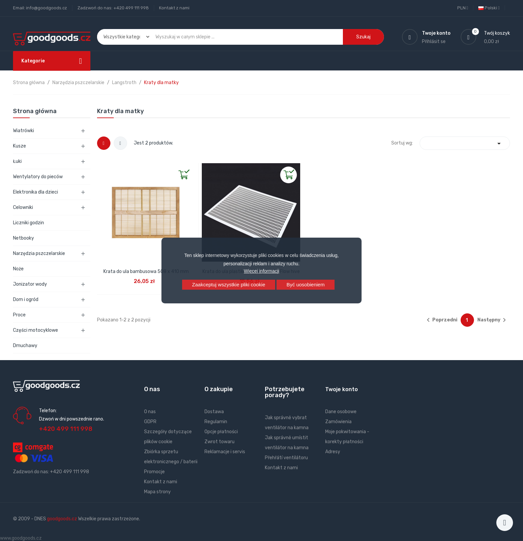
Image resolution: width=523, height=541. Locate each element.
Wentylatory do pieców (38, 177)
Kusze (19, 146)
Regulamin (215, 422)
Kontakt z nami (174, 7)
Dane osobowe (341, 412)
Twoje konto (341, 389)
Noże (18, 269)
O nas (150, 412)
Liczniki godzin (28, 223)
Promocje (154, 472)
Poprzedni (440, 320)
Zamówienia (338, 422)
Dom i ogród (25, 299)
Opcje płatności (221, 432)
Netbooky (23, 238)
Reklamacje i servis (224, 452)
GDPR (150, 422)
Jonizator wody (30, 284)
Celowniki (23, 207)
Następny (492, 320)
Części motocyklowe (35, 330)
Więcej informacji (261, 271)
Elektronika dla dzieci (35, 192)
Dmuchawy (25, 345)
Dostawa (214, 412)
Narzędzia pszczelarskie (39, 253)
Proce (19, 315)
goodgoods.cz (62, 519)
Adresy (332, 452)
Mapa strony (157, 492)
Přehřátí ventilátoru (286, 458)
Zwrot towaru (219, 442)
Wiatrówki (23, 130)
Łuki (17, 161)
